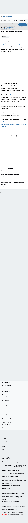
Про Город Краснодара (6, 418)
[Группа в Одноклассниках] (5, 424)
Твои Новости (5, 409)
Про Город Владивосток (7, 414)
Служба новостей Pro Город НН (12, 44)
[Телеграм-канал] (7, 424)
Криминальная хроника (17, 95)
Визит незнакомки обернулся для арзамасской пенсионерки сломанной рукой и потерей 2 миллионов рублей (14, 174)
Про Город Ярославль (6, 411)
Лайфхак (10, 20)
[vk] (12, 136)
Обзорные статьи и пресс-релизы (9, 433)
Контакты (4, 438)
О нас (3, 435)
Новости (3, 446)
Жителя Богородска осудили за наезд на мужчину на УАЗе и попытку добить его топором (14, 184)
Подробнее (4, 499)
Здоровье (20, 20)
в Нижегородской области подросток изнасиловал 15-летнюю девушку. (13, 124)
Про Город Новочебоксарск (7, 387)
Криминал (5, 36)
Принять (22, 24)
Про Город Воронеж (6, 391)
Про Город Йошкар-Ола (7, 396)
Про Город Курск (5, 400)
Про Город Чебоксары (6, 385)
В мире (15, 20)
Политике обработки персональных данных (7, 28)
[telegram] (16, 136)
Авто (3, 443)
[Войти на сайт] (25, 16)
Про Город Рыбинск (6, 403)
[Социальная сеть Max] (3, 427)
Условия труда (5, 441)
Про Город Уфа (5, 405)
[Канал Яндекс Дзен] (9, 424)
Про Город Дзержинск (6, 382)
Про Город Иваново (6, 394)
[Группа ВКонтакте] (3, 424)
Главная (3, 449)
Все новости (3, 20)
